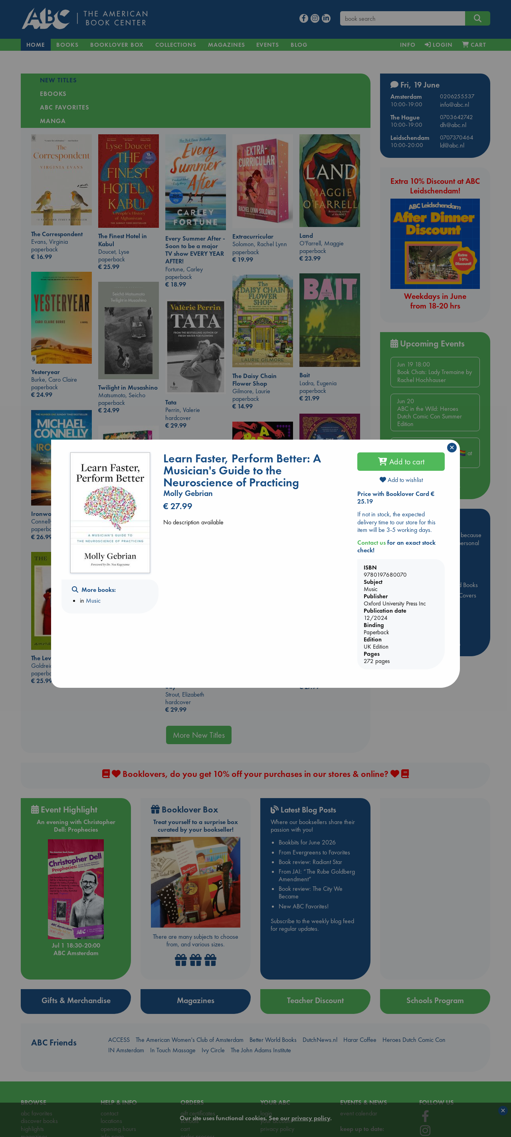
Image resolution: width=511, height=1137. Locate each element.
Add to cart (401, 461)
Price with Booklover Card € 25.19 (395, 498)
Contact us (371, 542)
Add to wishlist (401, 480)
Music (93, 600)
